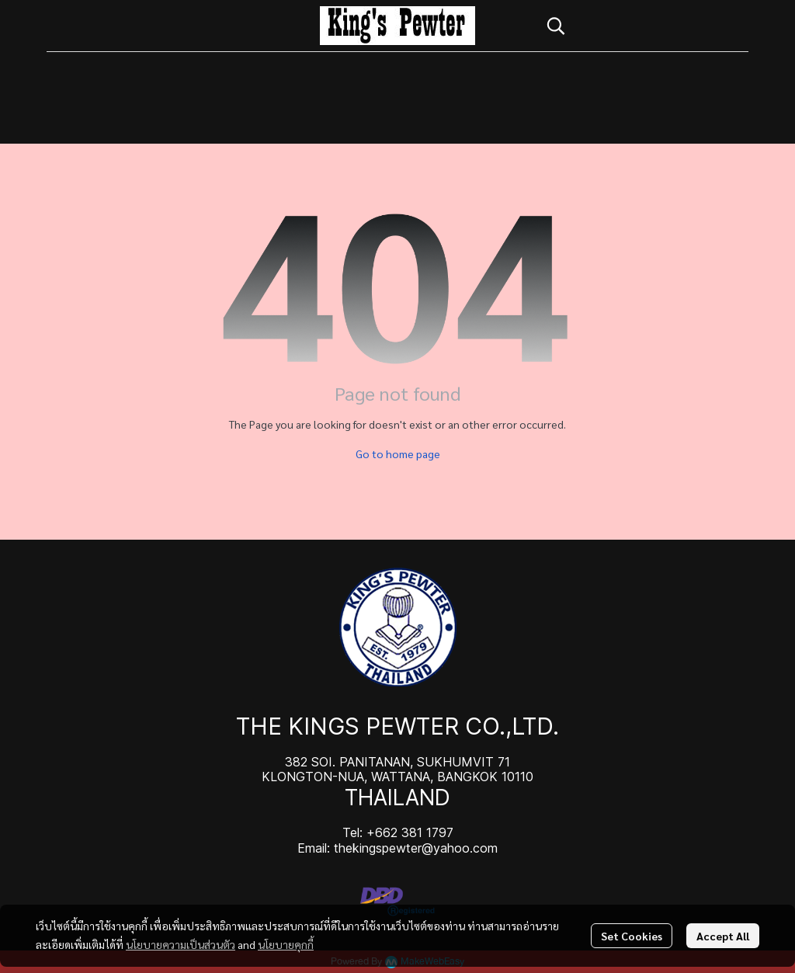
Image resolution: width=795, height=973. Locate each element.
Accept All (722, 936)
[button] (640, 25)
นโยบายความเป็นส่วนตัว (180, 944)
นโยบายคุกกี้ (286, 944)
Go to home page (398, 453)
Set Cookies (631, 936)
